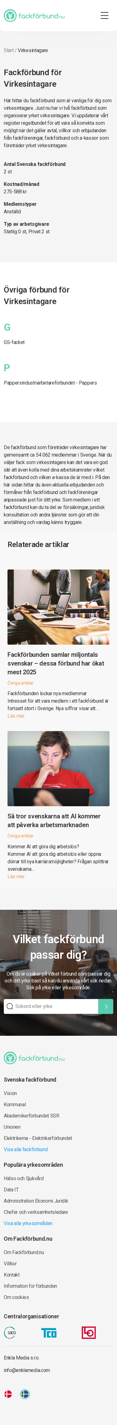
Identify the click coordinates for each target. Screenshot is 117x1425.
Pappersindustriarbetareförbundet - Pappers (50, 383)
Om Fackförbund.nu (24, 1252)
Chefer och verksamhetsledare (36, 1212)
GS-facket (14, 342)
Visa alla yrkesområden (28, 1223)
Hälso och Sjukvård (23, 1178)
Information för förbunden (30, 1286)
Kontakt (12, 1275)
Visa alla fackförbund (25, 1149)
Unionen (12, 1127)
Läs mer (16, 716)
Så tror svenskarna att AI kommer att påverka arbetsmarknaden (54, 820)
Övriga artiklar (20, 683)
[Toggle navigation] (104, 15)
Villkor (10, 1264)
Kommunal (15, 1105)
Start (8, 50)
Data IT (11, 1190)
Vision (10, 1093)
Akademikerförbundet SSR (31, 1116)
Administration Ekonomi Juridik (36, 1201)
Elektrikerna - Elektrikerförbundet (38, 1138)
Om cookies (16, 1297)
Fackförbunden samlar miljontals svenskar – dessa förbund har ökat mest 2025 (55, 663)
